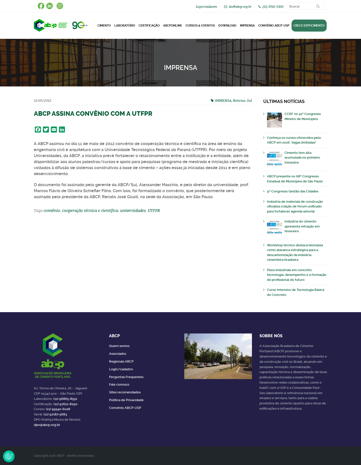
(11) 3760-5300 (273, 7)
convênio (52, 210)
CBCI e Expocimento (309, 25)
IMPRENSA (223, 100)
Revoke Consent (9, 456)
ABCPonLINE (172, 25)
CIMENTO (104, 25)
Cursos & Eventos (200, 25)
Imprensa (247, 25)
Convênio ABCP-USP (273, 25)
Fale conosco (119, 384)
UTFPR (154, 210)
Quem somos (119, 346)
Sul (249, 100)
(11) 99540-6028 (58, 409)
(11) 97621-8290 (65, 404)
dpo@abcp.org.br (47, 425)
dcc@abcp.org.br (240, 7)
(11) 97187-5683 (55, 414)
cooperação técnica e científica (90, 210)
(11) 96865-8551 (65, 399)
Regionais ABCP (121, 361)
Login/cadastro (206, 7)
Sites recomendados (125, 392)
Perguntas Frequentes (126, 377)
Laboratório (124, 25)
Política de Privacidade (126, 400)
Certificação (149, 25)
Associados (117, 354)
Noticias (239, 100)
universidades (133, 210)
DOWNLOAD (227, 25)
